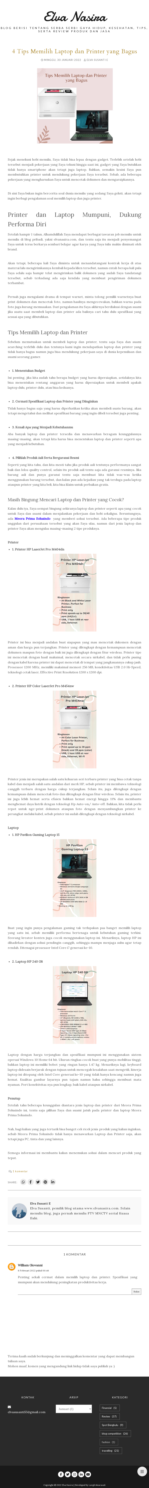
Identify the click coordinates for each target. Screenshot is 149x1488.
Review (110, 1416)
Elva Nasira (74, 16)
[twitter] (68, 1474)
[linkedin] (81, 1474)
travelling (111, 1450)
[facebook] (61, 1474)
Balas (136, 1291)
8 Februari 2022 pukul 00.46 (33, 1270)
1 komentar (20, 1171)
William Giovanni (30, 1265)
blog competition (115, 1433)
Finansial (110, 1407)
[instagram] (74, 1474)
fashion (109, 1442)
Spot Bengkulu (113, 1425)
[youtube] (88, 1474)
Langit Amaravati (97, 1485)
